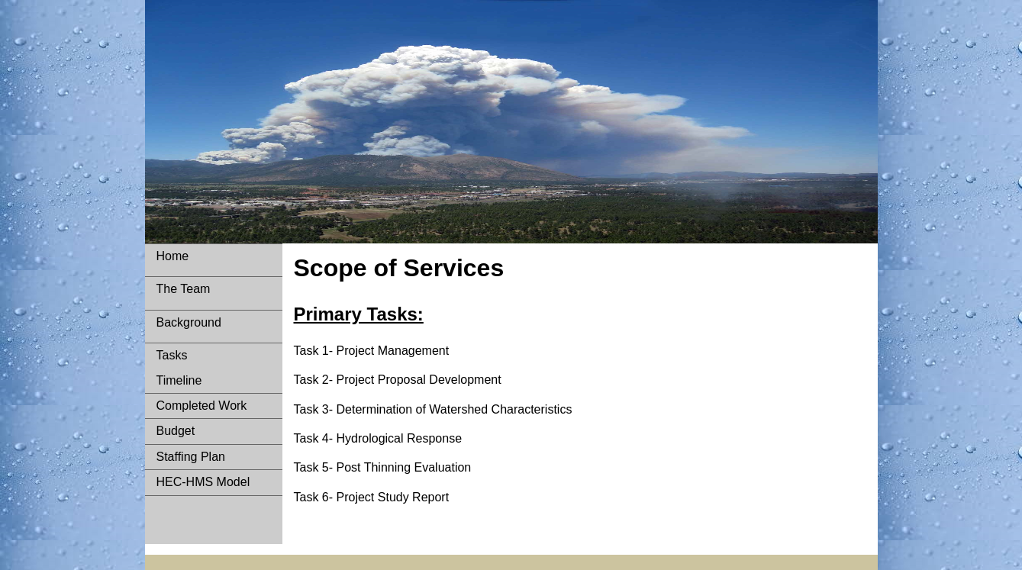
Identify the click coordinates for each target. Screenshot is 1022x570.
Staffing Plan (190, 456)
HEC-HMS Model (203, 481)
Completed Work (201, 405)
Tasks (172, 355)
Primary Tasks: (359, 314)
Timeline (179, 380)
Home (172, 256)
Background (188, 322)
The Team (183, 288)
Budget (175, 430)
